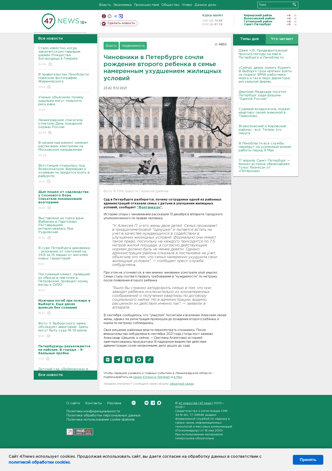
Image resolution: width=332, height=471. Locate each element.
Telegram (153, 403)
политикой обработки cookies (39, 462)
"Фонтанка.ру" (149, 207)
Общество (170, 4)
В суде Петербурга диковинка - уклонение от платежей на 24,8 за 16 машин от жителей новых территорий (64, 256)
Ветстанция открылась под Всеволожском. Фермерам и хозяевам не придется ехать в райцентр (64, 174)
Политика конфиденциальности (93, 411)
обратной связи (182, 384)
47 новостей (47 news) (196, 403)
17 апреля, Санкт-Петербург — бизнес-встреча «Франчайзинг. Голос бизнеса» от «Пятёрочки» (265, 165)
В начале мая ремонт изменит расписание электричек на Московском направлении (64, 149)
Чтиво (187, 4)
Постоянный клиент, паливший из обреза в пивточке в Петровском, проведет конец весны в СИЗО (64, 282)
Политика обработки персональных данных (103, 415)
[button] (108, 359)
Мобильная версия (104, 16)
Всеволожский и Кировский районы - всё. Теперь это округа (262, 130)
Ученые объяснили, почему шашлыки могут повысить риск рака (64, 104)
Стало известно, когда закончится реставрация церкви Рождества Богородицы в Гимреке (64, 56)
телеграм (115, 16)
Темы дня (249, 39)
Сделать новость (121, 23)
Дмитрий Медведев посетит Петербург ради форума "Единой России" (263, 95)
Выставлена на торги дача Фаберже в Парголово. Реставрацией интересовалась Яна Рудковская (64, 228)
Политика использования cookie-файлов (100, 419)
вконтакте (109, 16)
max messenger (121, 16)
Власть (105, 4)
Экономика (122, 4)
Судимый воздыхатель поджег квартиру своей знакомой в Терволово (264, 112)
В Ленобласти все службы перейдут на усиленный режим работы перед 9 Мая (265, 147)
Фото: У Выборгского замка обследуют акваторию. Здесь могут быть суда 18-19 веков (64, 330)
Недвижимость (133, 46)
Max (159, 403)
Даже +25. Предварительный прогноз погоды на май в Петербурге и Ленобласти (263, 54)
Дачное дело (205, 4)
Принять (308, 460)
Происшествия (146, 4)
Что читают (282, 39)
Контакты (93, 403)
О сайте (73, 403)
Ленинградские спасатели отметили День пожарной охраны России (64, 127)
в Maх (178, 377)
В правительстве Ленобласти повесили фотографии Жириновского (64, 81)
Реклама (114, 403)
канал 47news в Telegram (151, 377)
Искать (294, 4)
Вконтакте (134, 403)
